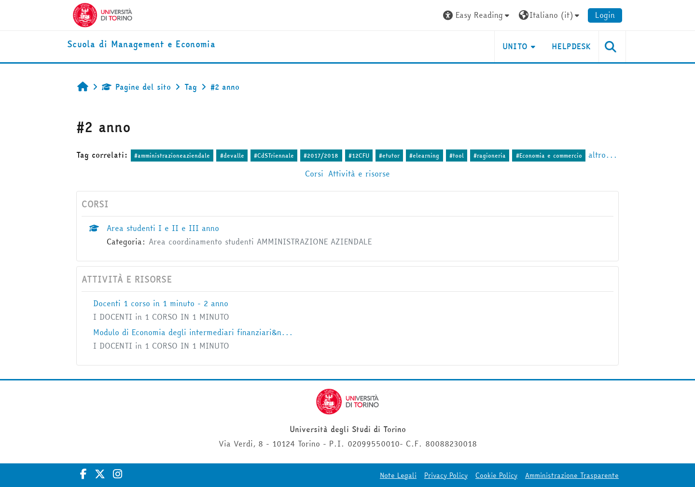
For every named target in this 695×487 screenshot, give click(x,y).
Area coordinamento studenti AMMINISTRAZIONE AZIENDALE (260, 241)
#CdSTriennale (274, 155)
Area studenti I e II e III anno (163, 228)
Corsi (314, 173)
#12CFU (358, 155)
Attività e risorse (359, 173)
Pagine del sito (136, 87)
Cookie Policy (496, 475)
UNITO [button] (515, 46)
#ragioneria (489, 155)
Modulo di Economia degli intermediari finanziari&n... (193, 332)
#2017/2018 (321, 155)
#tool (456, 155)
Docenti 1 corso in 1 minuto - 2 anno (160, 303)
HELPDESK (571, 46)
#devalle (232, 155)
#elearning (424, 155)
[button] (477, 15)
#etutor (389, 155)
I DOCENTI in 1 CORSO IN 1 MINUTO (161, 317)
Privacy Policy (446, 475)
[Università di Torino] (102, 14)
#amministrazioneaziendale (172, 155)
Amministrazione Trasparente (572, 475)
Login (605, 15)
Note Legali (398, 475)
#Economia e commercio (549, 155)
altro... (602, 155)
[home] (141, 45)
